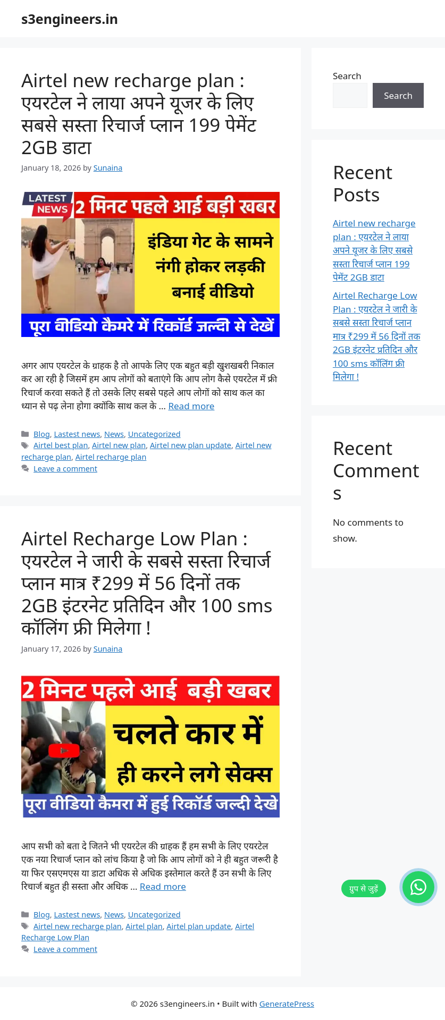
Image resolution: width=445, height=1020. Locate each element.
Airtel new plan (119, 445)
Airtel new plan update (190, 445)
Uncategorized (154, 434)
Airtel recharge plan (111, 457)
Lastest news (77, 434)
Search (347, 76)
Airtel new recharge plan (77, 926)
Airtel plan (143, 926)
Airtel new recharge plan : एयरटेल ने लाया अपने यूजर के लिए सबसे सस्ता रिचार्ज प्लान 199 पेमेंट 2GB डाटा (138, 113)
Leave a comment (65, 468)
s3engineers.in (69, 19)
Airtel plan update (198, 926)
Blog (41, 434)
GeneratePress (286, 1003)
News (114, 434)
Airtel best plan (60, 445)
